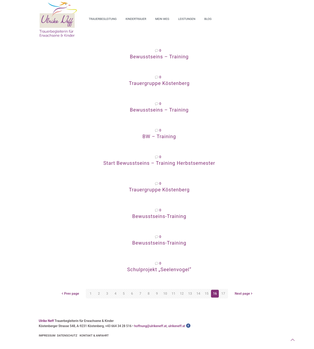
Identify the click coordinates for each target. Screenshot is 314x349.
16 (215, 294)
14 (198, 294)
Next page (244, 294)
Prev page (70, 294)
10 (165, 294)
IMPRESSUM (47, 335)
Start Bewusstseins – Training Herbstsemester (159, 163)
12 (182, 294)
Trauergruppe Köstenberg (159, 83)
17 (223, 294)
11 (173, 294)
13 (190, 294)
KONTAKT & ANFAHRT (94, 335)
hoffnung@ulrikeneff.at (150, 326)
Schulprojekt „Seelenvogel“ (159, 269)
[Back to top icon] (292, 340)
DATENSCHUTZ (67, 335)
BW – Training (159, 136)
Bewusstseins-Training (159, 216)
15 (207, 294)
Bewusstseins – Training (159, 56)
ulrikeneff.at (176, 326)
